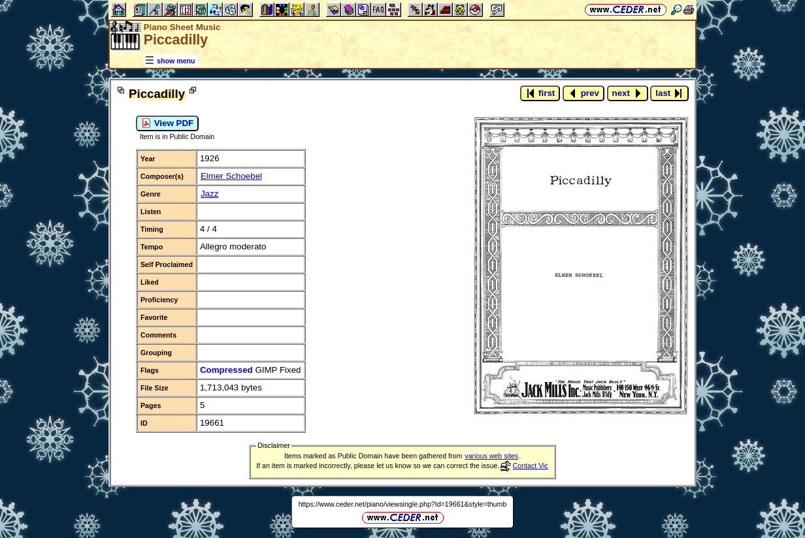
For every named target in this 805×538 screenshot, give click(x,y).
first (540, 93)
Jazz (209, 193)
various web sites (491, 456)
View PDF (167, 123)
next (627, 93)
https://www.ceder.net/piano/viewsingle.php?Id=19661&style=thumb (403, 504)
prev (583, 93)
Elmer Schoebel (231, 176)
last (669, 93)
